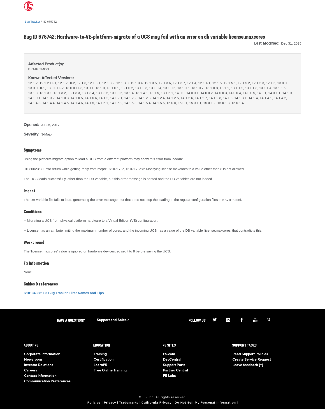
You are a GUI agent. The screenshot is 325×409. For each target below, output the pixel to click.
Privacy (110, 402)
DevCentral (172, 359)
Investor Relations (38, 365)
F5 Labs (169, 376)
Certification (104, 359)
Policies (94, 402)
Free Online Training (110, 370)
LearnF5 (100, 365)
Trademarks (128, 402)
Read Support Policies (250, 354)
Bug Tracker (32, 21)
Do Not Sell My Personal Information (205, 402)
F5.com (169, 354)
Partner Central (175, 370)
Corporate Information (42, 354)
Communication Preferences (47, 381)
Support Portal (174, 365)
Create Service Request (251, 359)
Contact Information (40, 376)
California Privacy (157, 402)
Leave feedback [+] (247, 365)
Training (100, 354)
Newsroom (33, 359)
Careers (30, 370)
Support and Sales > (113, 320)
